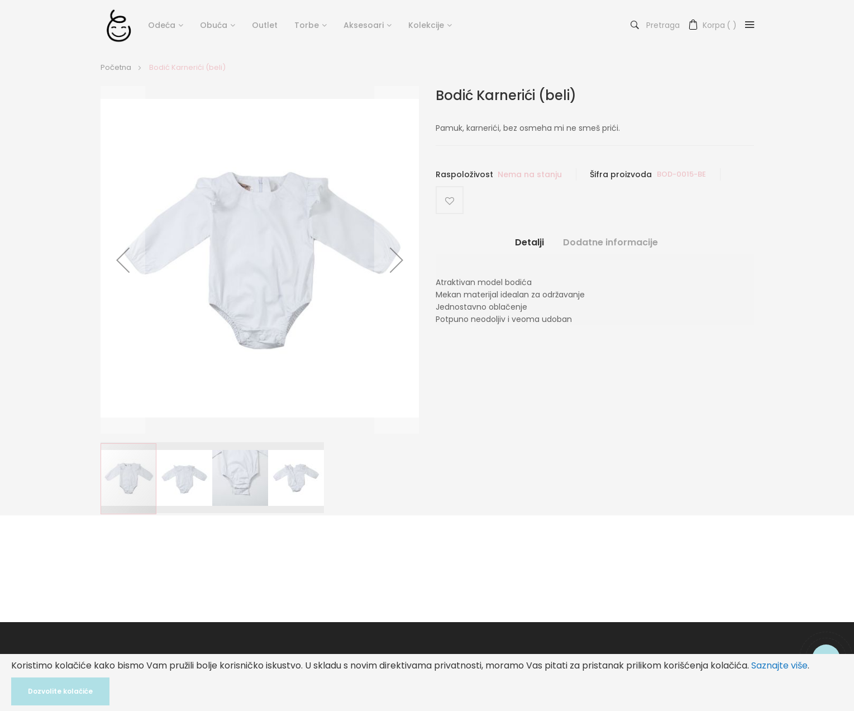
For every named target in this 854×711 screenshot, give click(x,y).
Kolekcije (426, 25)
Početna (116, 67)
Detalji (529, 242)
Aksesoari (363, 25)
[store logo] (119, 25)
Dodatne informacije (610, 242)
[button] (123, 260)
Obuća (213, 25)
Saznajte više (779, 665)
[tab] (529, 246)
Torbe (306, 25)
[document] (427, 682)
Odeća (161, 25)
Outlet (265, 25)
